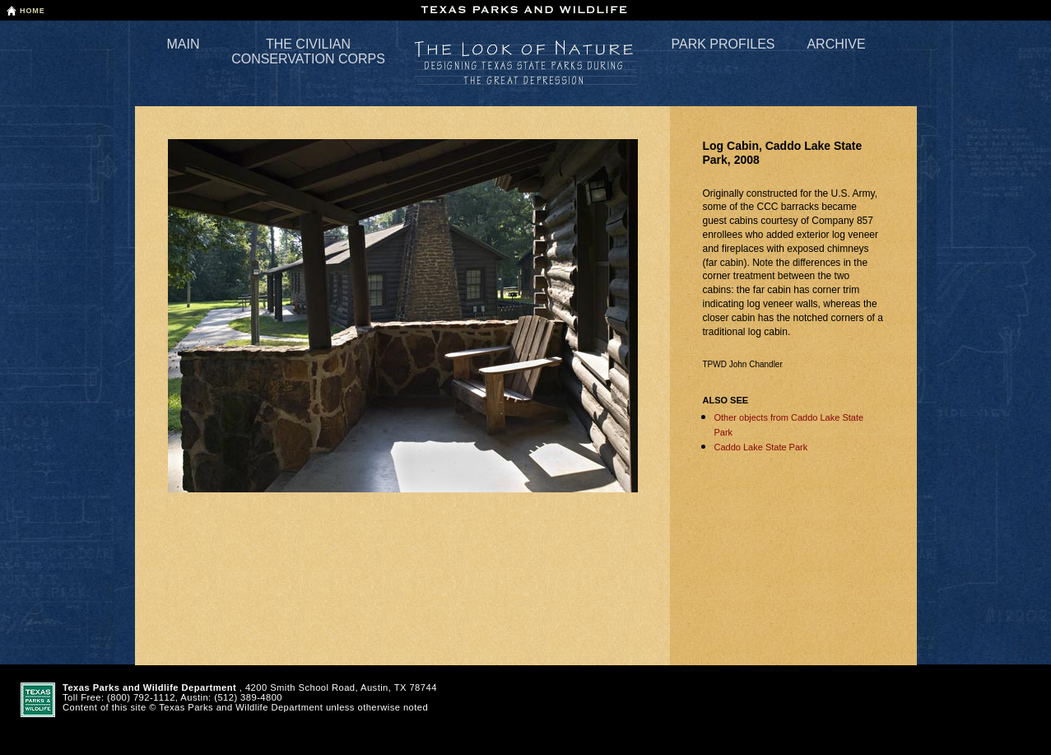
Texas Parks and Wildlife (526, 10)
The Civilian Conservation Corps (308, 51)
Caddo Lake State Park (761, 447)
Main (183, 44)
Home (32, 11)
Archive (836, 44)
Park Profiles (723, 44)
